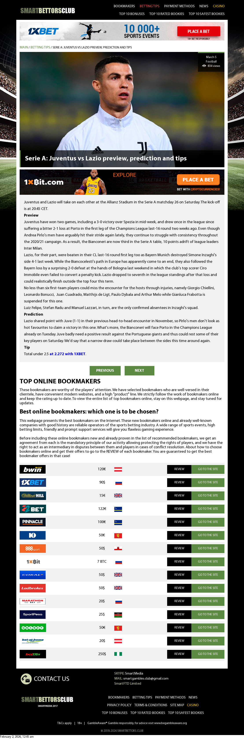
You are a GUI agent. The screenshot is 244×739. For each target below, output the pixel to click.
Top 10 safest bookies (186, 713)
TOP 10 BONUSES (132, 14)
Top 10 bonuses (115, 713)
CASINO (219, 6)
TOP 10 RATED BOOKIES (166, 14)
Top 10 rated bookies (147, 713)
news (203, 6)
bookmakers (124, 6)
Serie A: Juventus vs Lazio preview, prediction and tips (92, 47)
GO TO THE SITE (208, 469)
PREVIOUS (105, 371)
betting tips (149, 6)
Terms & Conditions (150, 705)
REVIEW (179, 469)
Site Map (177, 705)
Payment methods (179, 6)
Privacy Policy (119, 705)
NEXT (139, 371)
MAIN (24, 47)
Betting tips (40, 47)
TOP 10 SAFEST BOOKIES (207, 14)
